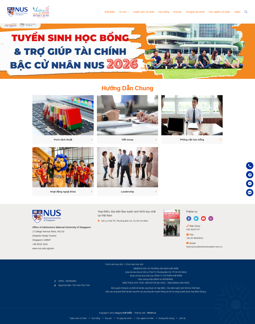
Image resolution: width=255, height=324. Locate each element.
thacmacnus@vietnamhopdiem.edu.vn (204, 246)
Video (237, 11)
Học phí (177, 11)
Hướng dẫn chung (166, 318)
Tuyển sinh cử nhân (143, 11)
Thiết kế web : (140, 313)
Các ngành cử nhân (219, 11)
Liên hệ (182, 318)
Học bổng (163, 11)
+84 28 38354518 (194, 238)
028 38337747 (193, 229)
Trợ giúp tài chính (195, 11)
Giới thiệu (110, 11)
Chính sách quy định (114, 264)
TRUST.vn (151, 313)
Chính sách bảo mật (134, 264)
